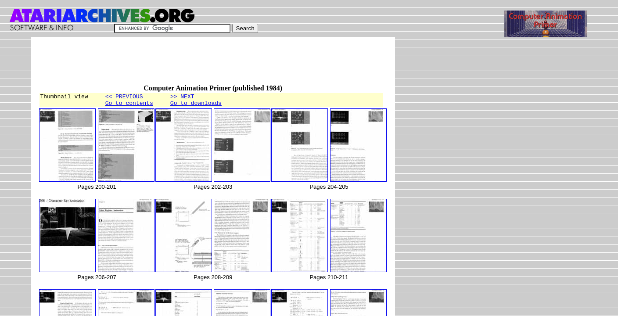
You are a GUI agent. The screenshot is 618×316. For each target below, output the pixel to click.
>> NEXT (182, 97)
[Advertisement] (198, 64)
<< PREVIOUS (124, 97)
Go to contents (129, 105)
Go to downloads (196, 105)
